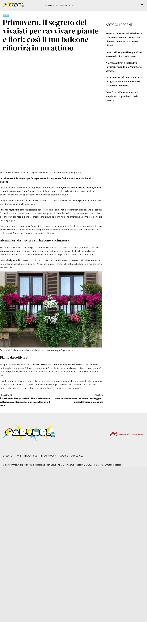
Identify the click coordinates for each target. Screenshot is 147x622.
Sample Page (77, 456)
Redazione (63, 456)
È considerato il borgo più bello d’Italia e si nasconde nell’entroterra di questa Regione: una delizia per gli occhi (25, 400)
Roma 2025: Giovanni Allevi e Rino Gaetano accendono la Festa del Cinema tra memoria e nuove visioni (124, 39)
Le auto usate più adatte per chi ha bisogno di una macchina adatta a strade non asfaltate (124, 81)
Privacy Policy (31, 456)
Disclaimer (8, 456)
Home (18, 456)
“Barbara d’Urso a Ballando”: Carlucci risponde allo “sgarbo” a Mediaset (124, 67)
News (55, 5)
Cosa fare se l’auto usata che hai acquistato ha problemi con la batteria (123, 96)
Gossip (48, 5)
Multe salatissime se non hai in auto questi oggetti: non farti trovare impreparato (77, 398)
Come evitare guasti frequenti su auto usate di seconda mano (124, 54)
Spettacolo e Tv (68, 5)
